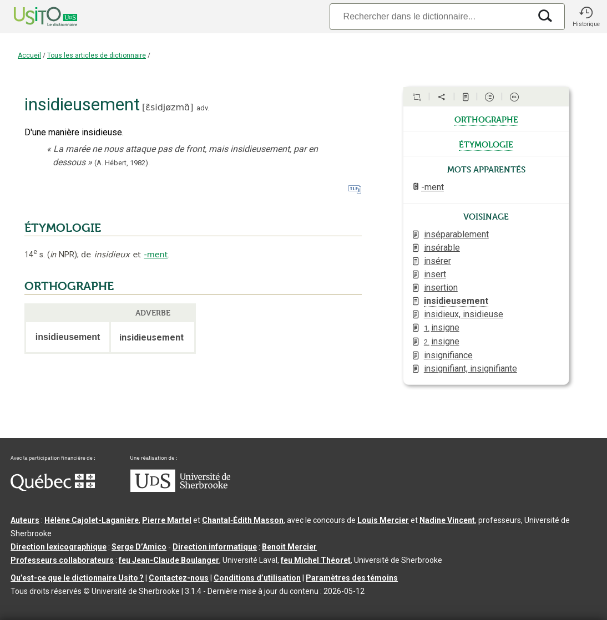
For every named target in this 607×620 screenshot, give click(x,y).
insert (435, 274)
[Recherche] (430, 16)
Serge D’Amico (139, 546)
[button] (586, 16)
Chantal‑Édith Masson (243, 520)
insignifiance (448, 355)
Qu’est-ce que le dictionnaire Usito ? (77, 577)
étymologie (486, 143)
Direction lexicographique (59, 546)
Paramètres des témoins (352, 577)
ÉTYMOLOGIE (62, 228)
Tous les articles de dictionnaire (96, 55)
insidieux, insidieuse (463, 314)
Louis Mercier (383, 520)
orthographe (486, 118)
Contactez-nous (179, 577)
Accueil (29, 55)
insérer (437, 261)
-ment (156, 254)
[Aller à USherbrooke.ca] (180, 489)
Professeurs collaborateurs (62, 560)
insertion (441, 287)
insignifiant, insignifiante (470, 368)
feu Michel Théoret (316, 560)
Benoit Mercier (289, 546)
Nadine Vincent (447, 520)
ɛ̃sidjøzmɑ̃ (167, 107)
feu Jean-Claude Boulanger (169, 560)
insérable (442, 247)
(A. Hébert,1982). (122, 163)
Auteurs (25, 520)
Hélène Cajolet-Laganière (91, 520)
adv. (202, 108)
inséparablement (456, 234)
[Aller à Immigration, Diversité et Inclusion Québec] (53, 488)
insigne (441, 327)
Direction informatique (215, 546)
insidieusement (456, 301)
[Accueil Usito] (33, 16)
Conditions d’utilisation (257, 577)
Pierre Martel (166, 520)
